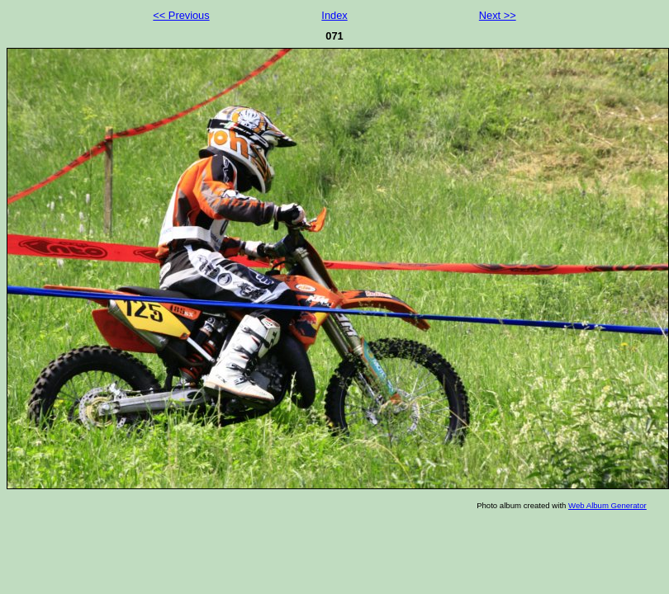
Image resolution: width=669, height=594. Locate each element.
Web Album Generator (607, 505)
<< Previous (181, 15)
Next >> (497, 15)
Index (334, 15)
